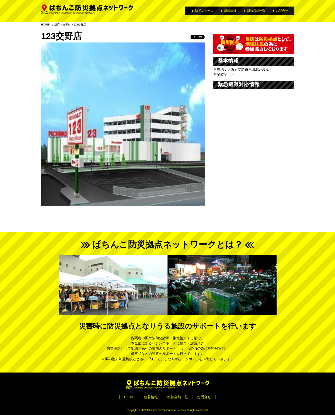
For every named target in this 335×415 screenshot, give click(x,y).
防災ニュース (204, 10)
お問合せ (282, 10)
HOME (45, 24)
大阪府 (56, 24)
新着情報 (230, 10)
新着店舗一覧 (256, 10)
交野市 (67, 24)
